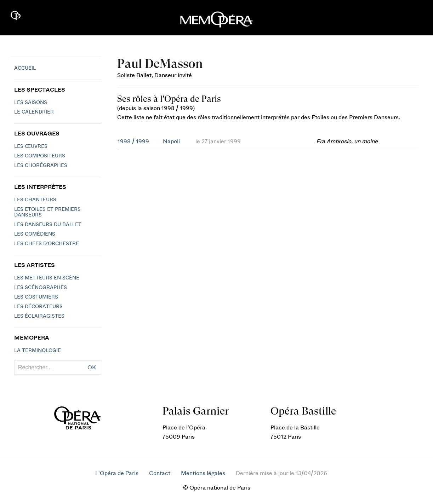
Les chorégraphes (40, 165)
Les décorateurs (38, 306)
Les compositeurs (39, 156)
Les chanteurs (35, 199)
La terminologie (37, 350)
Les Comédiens (34, 234)
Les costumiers (36, 297)
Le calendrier (34, 112)
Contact (159, 473)
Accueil (25, 68)
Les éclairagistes (39, 316)
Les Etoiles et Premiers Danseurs (47, 212)
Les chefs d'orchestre (46, 243)
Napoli (171, 141)
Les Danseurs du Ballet (47, 224)
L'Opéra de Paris (116, 473)
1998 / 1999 (133, 141)
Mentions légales (203, 473)
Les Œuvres (30, 146)
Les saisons (30, 102)
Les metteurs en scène (46, 278)
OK (91, 367)
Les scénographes (40, 287)
